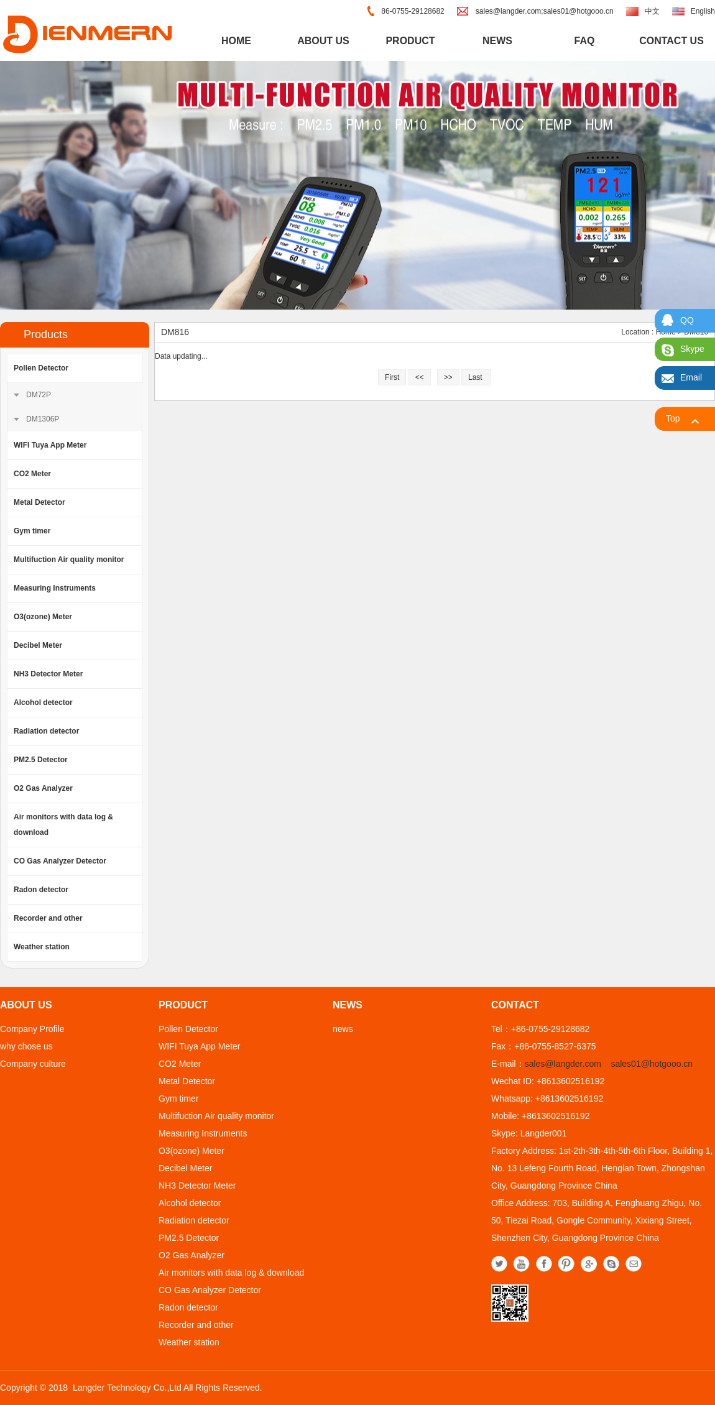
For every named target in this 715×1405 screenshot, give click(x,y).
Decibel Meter (38, 645)
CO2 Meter (32, 473)
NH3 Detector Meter (48, 674)
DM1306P (42, 419)
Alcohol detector (43, 702)
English (703, 11)
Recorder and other (48, 918)
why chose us (26, 1046)
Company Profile (32, 1029)
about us (323, 40)
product (410, 40)
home (236, 40)
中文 (652, 11)
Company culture (33, 1064)
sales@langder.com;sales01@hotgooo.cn (545, 11)
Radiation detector (46, 731)
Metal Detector (39, 502)
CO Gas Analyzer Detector (60, 861)
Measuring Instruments (55, 588)
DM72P (38, 394)
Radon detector (41, 889)
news (497, 40)
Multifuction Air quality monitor (69, 559)
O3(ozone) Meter (43, 616)
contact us (671, 40)
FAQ (584, 40)
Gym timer (32, 531)
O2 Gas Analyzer (43, 788)
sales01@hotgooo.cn (652, 1064)
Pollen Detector (41, 368)
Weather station (42, 946)
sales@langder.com (563, 1064)
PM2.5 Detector (41, 759)
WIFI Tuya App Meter (50, 445)
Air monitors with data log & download (63, 825)
